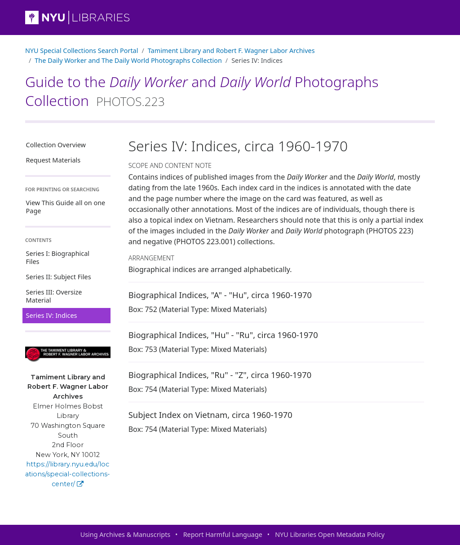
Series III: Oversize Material (54, 296)
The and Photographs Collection (128, 60)
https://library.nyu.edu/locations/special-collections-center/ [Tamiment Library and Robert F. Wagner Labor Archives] (67, 474)
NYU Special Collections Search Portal (81, 50)
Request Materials (53, 160)
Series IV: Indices (51, 315)
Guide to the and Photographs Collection (202, 91)
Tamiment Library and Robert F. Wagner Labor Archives (231, 50)
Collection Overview (56, 145)
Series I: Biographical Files (57, 257)
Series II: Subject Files (58, 276)
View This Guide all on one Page (66, 206)
